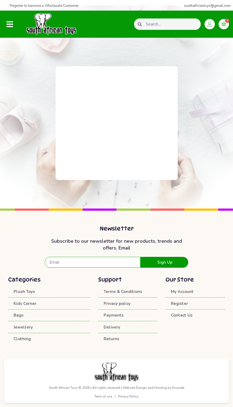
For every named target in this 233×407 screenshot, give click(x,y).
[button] (9, 24)
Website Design (135, 388)
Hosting (160, 388)
